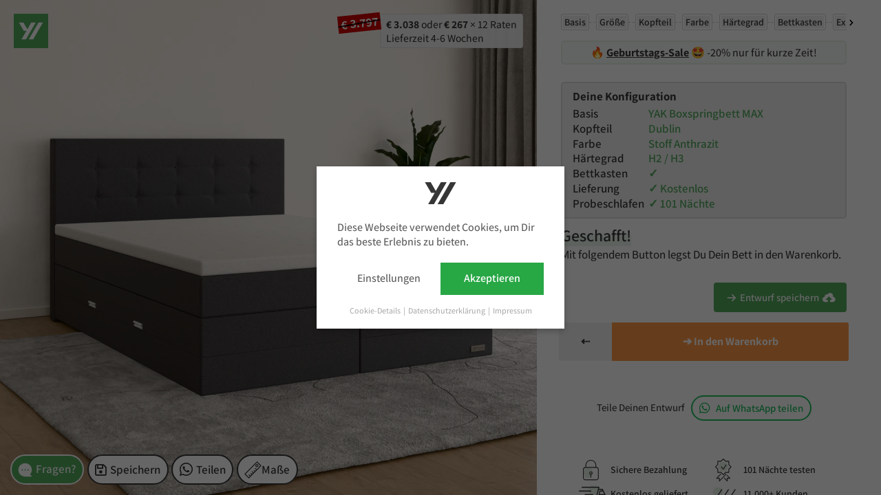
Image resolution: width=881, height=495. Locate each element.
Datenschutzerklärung (447, 310)
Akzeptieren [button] (492, 278)
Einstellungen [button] (389, 278)
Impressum (512, 310)
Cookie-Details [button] (376, 310)
